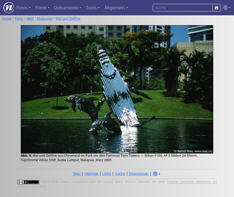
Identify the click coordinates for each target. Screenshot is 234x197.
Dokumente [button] (66, 8)
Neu (76, 173)
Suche (120, 173)
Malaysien (45, 18)
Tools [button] (91, 8)
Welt (30, 18)
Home (6, 18)
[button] (226, 8)
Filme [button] (40, 8)
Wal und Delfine (68, 18)
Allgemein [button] (114, 8)
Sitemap (91, 173)
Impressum (138, 173)
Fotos (19, 18)
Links (106, 173)
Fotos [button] (22, 8)
